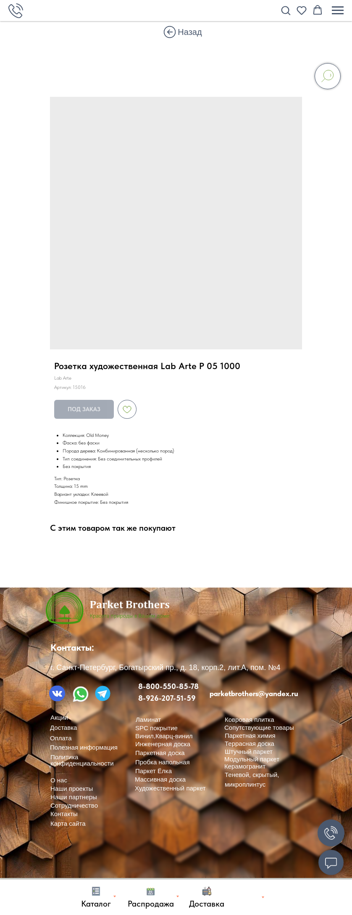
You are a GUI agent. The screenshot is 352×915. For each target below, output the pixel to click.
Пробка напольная (162, 762)
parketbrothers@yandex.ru (254, 693)
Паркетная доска (160, 752)
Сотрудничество (74, 805)
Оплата (61, 738)
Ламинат (148, 719)
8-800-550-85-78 (168, 686)
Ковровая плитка (249, 719)
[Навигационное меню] (338, 10)
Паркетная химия (250, 735)
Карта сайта (68, 823)
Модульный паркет (251, 759)
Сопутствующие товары (259, 727)
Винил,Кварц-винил (164, 735)
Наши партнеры (73, 797)
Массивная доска (160, 779)
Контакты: (72, 647)
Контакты (64, 813)
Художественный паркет (170, 788)
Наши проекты (71, 788)
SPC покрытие (156, 727)
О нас (58, 780)
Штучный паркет (249, 751)
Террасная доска (249, 743)
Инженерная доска (162, 743)
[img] (170, 32)
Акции (59, 717)
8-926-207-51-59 (167, 698)
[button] (286, 10)
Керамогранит (244, 766)
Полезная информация (84, 747)
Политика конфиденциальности (82, 760)
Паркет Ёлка (153, 770)
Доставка (63, 727)
